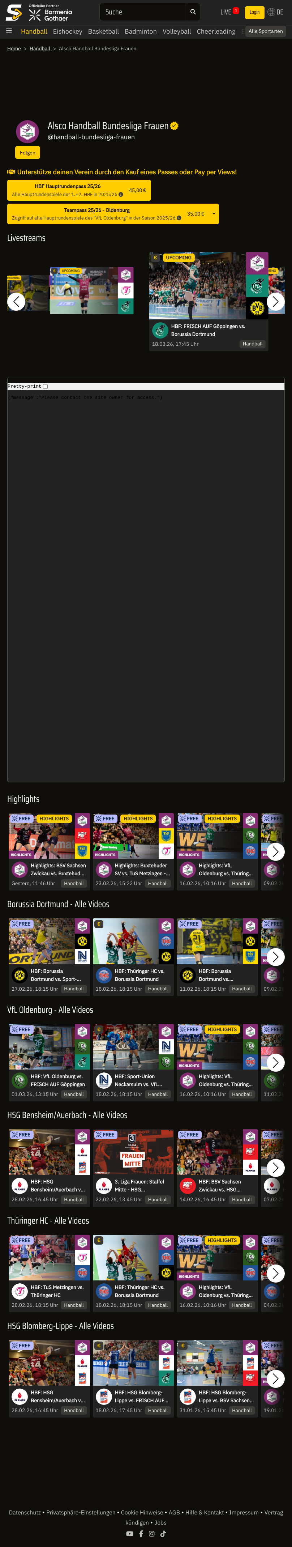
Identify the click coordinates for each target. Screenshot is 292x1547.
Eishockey (67, 31)
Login (255, 12)
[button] (16, 301)
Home (14, 48)
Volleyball (177, 31)
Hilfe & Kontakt (205, 1516)
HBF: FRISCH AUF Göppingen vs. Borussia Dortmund (208, 330)
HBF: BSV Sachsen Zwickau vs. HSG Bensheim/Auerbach (222, 1189)
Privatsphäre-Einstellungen (81, 1516)
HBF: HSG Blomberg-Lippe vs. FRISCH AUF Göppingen (139, 1400)
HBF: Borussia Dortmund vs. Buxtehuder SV (216, 978)
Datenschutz (25, 1516)
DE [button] (275, 12)
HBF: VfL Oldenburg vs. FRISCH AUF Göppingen (58, 1083)
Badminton (141, 31)
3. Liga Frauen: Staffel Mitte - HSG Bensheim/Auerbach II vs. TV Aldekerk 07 (141, 1189)
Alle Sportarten (266, 31)
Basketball (103, 31)
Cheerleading (216, 31)
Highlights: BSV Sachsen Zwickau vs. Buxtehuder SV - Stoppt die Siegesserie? (58, 869)
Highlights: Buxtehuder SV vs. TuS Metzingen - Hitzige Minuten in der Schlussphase (141, 869)
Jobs (160, 1526)
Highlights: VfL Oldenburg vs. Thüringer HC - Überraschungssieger (226, 869)
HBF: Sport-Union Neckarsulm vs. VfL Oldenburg (136, 1084)
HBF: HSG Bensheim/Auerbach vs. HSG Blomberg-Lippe (58, 1189)
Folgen (27, 152)
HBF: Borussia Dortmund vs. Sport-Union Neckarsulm (54, 978)
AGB (175, 1516)
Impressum (244, 1516)
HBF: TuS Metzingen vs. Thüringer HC (57, 1294)
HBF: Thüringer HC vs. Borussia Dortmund (140, 978)
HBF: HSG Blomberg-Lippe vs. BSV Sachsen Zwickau (224, 1400)
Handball (34, 31)
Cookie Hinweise (143, 1516)
